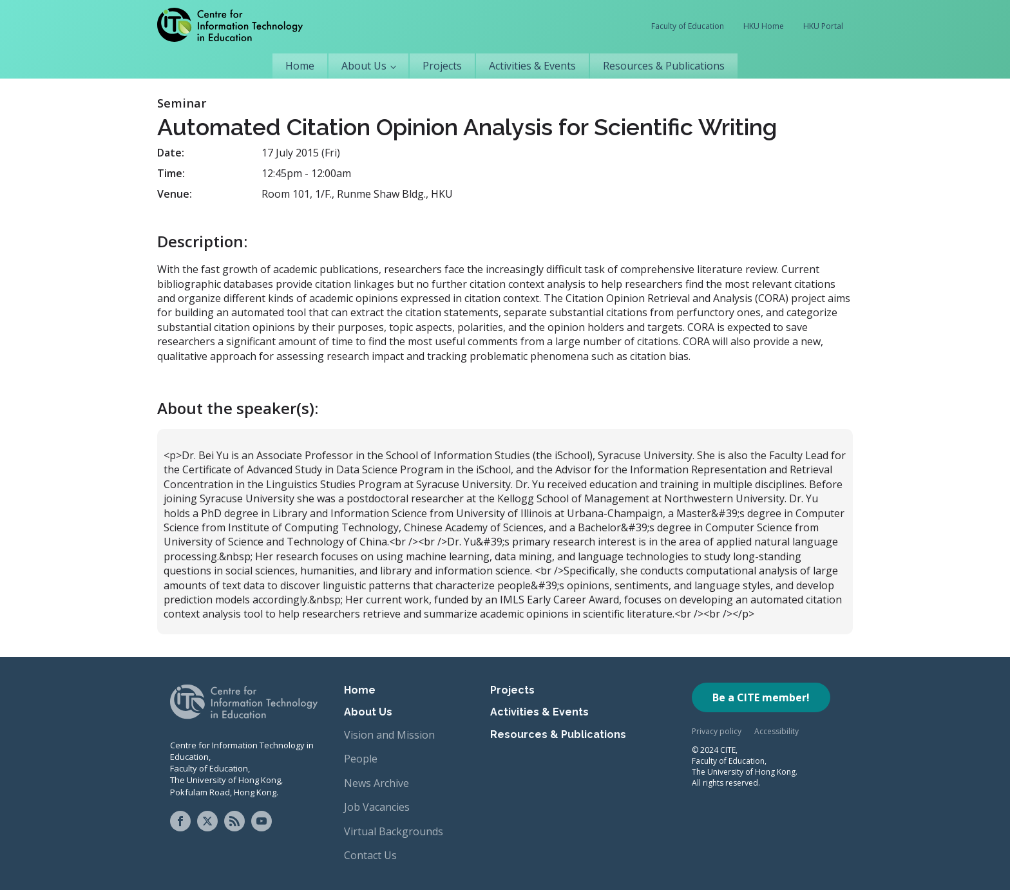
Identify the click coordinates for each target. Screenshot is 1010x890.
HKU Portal (823, 26)
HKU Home (763, 26)
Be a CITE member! (761, 697)
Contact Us (370, 855)
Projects (442, 66)
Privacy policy (716, 731)
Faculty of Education (687, 26)
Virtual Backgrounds (393, 831)
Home (299, 66)
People (360, 759)
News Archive (376, 783)
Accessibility (776, 731)
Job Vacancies (377, 807)
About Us (363, 66)
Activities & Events (532, 66)
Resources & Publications (664, 66)
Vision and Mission (389, 735)
